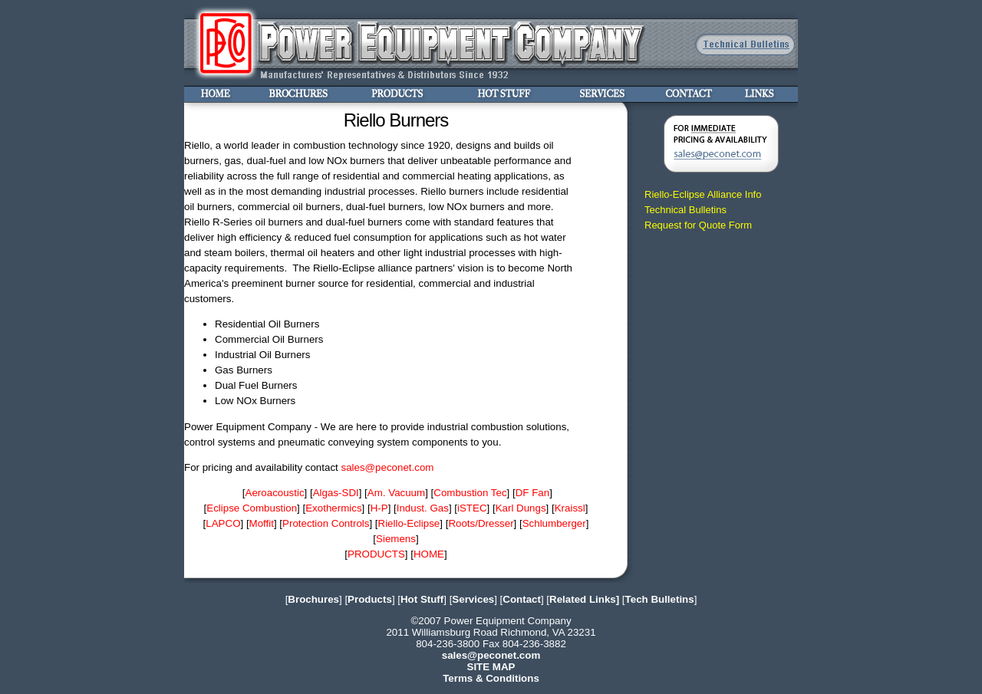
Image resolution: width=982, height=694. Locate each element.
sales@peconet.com (387, 467)
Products (370, 599)
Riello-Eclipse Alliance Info (702, 194)
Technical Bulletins (685, 209)
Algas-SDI (336, 492)
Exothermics (333, 508)
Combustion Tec (469, 492)
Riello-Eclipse (409, 523)
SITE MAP (491, 667)
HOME (429, 554)
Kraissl (570, 508)
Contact (522, 599)
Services (473, 599)
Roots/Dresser (480, 523)
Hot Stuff (421, 599)
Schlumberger (554, 523)
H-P (379, 508)
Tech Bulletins (659, 599)
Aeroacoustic (275, 492)
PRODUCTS (376, 554)
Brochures (313, 599)
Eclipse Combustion (251, 508)
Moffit (261, 523)
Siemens (396, 538)
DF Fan (532, 492)
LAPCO (223, 523)
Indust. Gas (423, 508)
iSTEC (472, 508)
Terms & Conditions (491, 678)
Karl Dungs (521, 508)
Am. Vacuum (396, 492)
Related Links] (584, 599)
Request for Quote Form (698, 225)
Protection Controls (325, 523)
